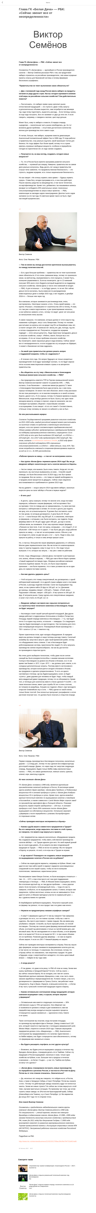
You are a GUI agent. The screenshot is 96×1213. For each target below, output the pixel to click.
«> (20, 210)
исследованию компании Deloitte (44, 442)
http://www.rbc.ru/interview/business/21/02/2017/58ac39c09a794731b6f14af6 (47, 1143)
